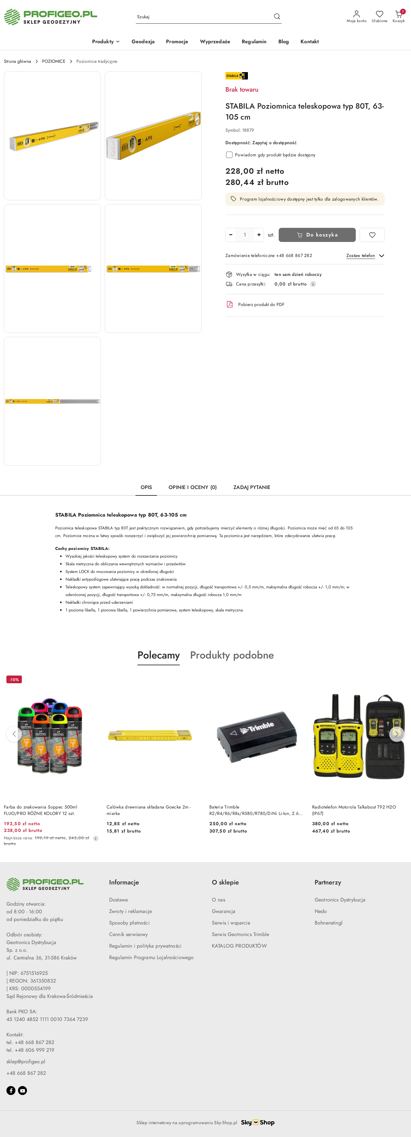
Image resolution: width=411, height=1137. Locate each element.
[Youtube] (22, 1090)
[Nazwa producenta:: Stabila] (236, 75)
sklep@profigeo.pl (25, 1061)
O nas (218, 899)
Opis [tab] (146, 487)
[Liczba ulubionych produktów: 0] (379, 17)
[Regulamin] (254, 42)
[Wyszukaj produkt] (209, 17)
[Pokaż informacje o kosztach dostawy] (313, 283)
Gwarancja (223, 911)
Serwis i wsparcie (231, 922)
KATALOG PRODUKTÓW (239, 946)
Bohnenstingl (329, 922)
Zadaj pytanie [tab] (251, 487)
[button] (52, 135)
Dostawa (118, 899)
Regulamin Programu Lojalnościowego (151, 957)
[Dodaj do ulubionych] (372, 235)
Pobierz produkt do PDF (254, 304)
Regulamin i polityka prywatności (145, 946)
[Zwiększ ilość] (259, 235)
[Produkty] (106, 42)
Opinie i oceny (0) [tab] (193, 487)
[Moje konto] (356, 17)
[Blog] (284, 42)
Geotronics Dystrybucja (340, 899)
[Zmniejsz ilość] (230, 235)
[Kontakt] (309, 42)
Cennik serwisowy (128, 934)
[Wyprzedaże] (215, 42)
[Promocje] (177, 42)
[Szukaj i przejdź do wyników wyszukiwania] (277, 17)
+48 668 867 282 (26, 1073)
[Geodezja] (143, 42)
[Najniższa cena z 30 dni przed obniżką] (95, 838)
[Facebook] (10, 1090)
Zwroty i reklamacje (130, 911)
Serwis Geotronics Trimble (240, 934)
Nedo (321, 911)
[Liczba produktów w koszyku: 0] (398, 17)
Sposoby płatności (129, 922)
